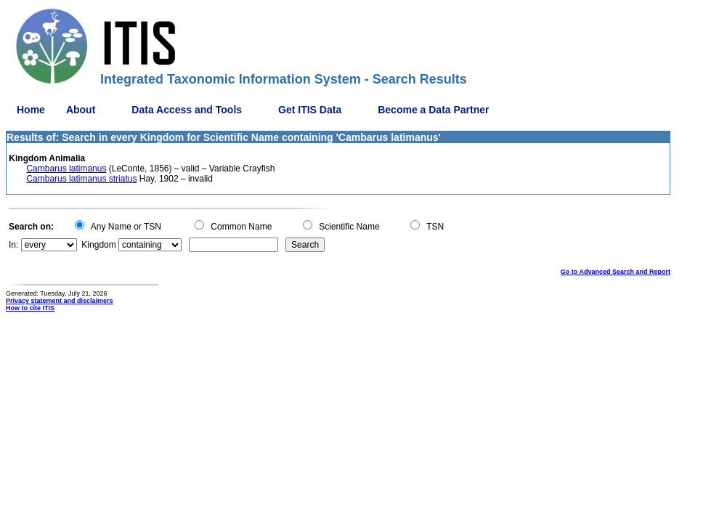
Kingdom (98, 245)
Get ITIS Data (309, 109)
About (80, 109)
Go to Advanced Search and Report (615, 271)
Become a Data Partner (433, 109)
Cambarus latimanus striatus (81, 179)
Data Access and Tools (186, 109)
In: (13, 245)
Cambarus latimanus (66, 168)
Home (31, 109)
